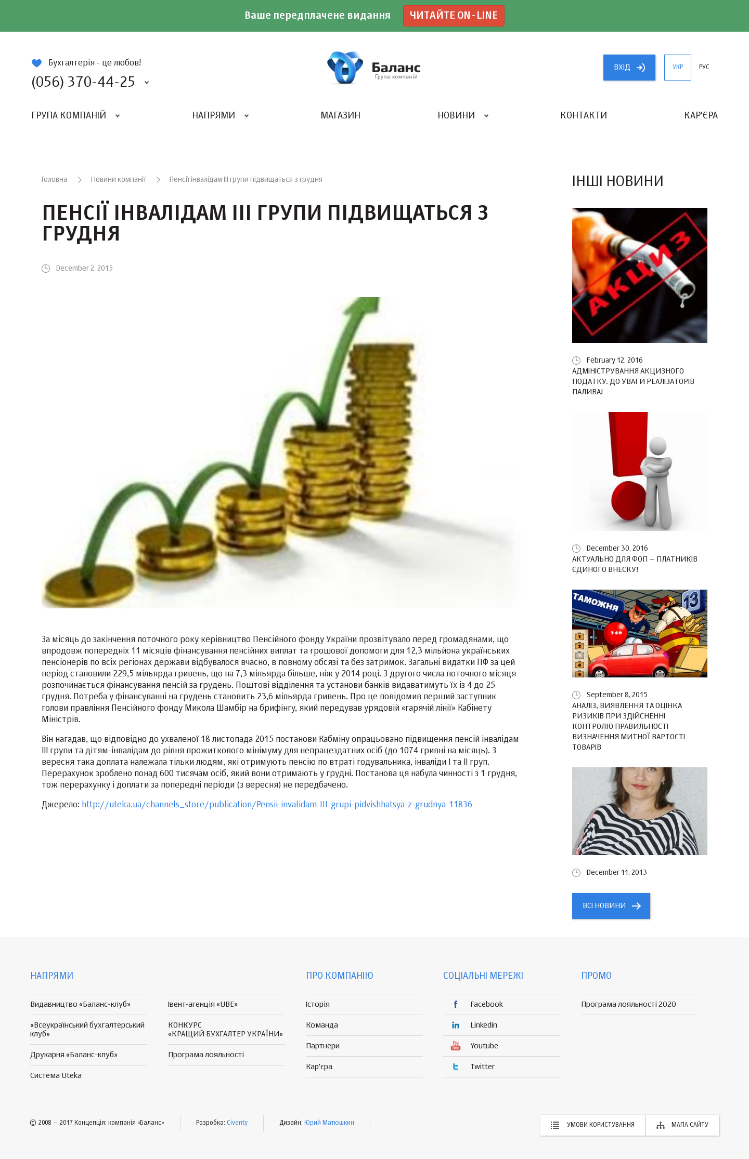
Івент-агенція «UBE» (203, 1004)
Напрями (213, 116)
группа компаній (374, 67)
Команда (322, 1025)
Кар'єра (701, 116)
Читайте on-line (454, 16)
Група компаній (68, 116)
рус (704, 67)
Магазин (340, 116)
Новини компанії (118, 179)
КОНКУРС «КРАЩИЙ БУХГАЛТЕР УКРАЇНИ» (225, 1029)
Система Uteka (56, 1076)
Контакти (583, 116)
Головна (54, 179)
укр (678, 67)
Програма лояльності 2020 (628, 1004)
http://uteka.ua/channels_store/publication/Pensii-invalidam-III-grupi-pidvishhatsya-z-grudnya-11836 (277, 805)
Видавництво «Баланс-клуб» (80, 1004)
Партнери (323, 1046)
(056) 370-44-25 (83, 82)
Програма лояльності (206, 1055)
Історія (318, 1004)
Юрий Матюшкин (329, 1123)
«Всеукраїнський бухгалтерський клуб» (87, 1029)
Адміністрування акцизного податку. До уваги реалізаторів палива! (633, 381)
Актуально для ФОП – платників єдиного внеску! (635, 564)
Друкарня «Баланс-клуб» (74, 1055)
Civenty (237, 1123)
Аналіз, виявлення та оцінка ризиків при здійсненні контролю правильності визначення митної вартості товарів (628, 726)
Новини (456, 116)
